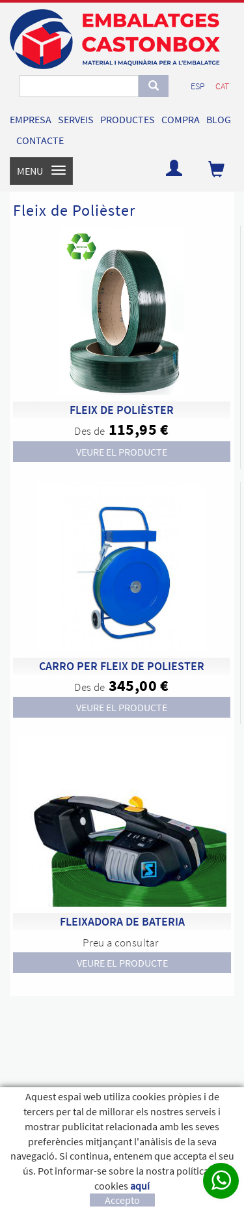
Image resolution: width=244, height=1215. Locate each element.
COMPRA (180, 119)
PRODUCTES (127, 119)
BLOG (218, 119)
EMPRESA (30, 119)
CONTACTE (40, 140)
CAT (222, 86)
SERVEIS (76, 119)
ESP (198, 86)
